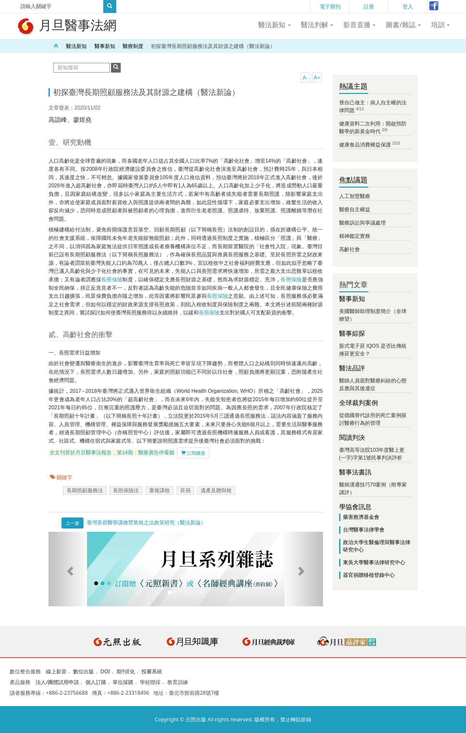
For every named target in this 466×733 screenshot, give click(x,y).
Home (56, 45)
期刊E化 (125, 671)
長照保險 (111, 279)
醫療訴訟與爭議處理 (362, 223)
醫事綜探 (352, 333)
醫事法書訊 (355, 472)
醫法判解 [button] (317, 24)
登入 (408, 6)
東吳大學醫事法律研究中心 (374, 562)
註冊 (369, 6)
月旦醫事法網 (66, 26)
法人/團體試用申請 (57, 682)
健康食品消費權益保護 (365, 144)
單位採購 (123, 682)
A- (305, 77)
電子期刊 (330, 6)
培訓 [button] (440, 24)
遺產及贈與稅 (216, 490)
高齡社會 (349, 249)
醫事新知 (104, 46)
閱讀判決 (352, 437)
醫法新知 (76, 46)
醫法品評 (352, 368)
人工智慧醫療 (354, 196)
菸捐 (185, 490)
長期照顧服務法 (85, 490)
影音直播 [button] (359, 24)
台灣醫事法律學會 (363, 529)
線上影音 (56, 671)
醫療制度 (133, 46)
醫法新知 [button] (274, 24)
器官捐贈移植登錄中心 (369, 575)
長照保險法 (126, 490)
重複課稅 (159, 490)
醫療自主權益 (354, 209)
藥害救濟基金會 (361, 517)
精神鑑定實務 (354, 236)
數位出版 (83, 671)
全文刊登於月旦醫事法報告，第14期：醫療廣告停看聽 (112, 453)
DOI (105, 671)
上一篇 (72, 523)
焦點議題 (353, 180)
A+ (317, 77)
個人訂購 (95, 682)
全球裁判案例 (358, 402)
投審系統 (151, 671)
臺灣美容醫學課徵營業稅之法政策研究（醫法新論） (146, 522)
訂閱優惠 (193, 453)
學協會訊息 (355, 506)
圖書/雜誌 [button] (403, 24)
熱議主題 (353, 86)
